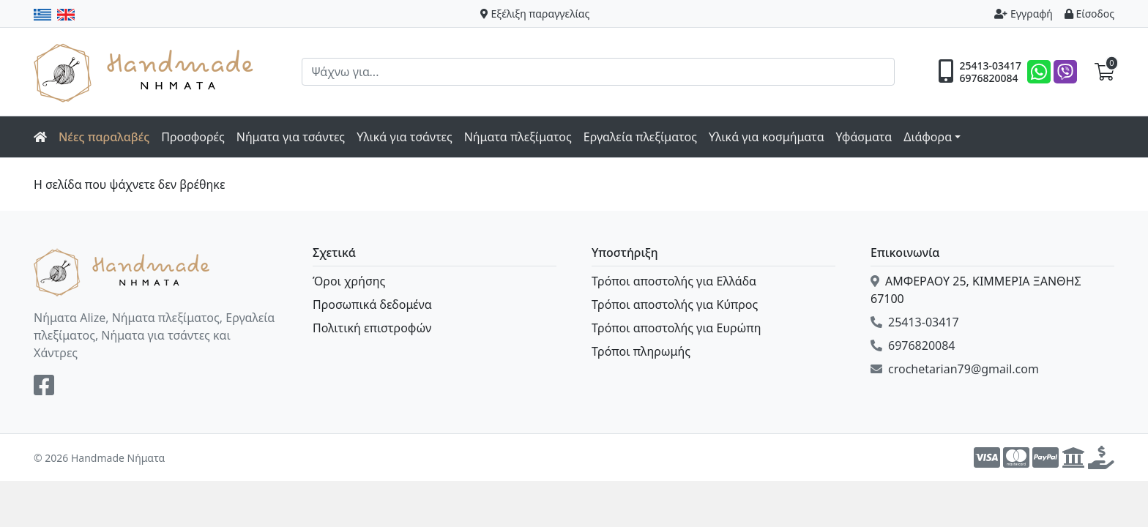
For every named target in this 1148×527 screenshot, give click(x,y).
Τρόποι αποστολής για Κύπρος (675, 304)
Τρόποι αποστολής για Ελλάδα (674, 281)
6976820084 (988, 78)
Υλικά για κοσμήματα (766, 137)
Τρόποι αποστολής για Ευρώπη (676, 328)
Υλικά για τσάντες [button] (404, 137)
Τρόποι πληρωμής (641, 351)
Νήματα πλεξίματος (518, 137)
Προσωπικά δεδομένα (372, 304)
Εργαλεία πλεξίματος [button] (640, 137)
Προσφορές (193, 137)
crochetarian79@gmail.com (955, 369)
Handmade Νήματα (146, 72)
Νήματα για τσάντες (290, 137)
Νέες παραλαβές (104, 137)
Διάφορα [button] (927, 137)
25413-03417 (990, 65)
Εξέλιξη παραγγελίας (535, 13)
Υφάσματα (864, 137)
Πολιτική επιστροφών (372, 328)
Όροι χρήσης (349, 281)
